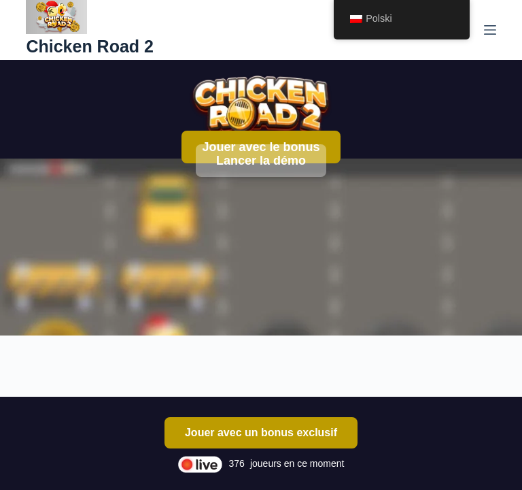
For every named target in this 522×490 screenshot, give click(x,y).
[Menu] (490, 30)
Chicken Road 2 (90, 46)
